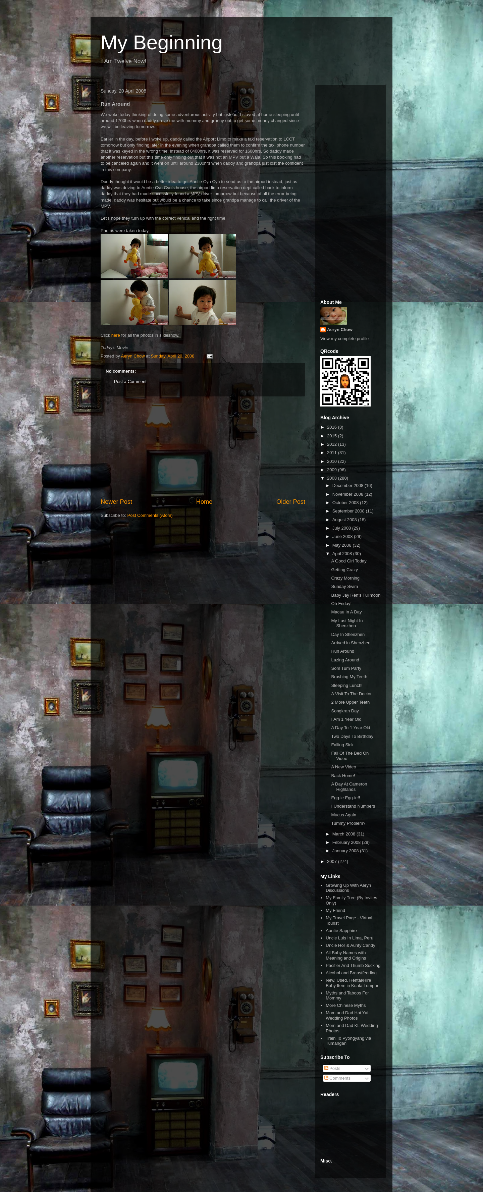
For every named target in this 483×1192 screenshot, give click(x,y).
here (115, 335)
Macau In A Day (346, 611)
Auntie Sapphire (341, 930)
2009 (332, 469)
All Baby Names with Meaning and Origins (346, 955)
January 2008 (346, 850)
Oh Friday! (341, 603)
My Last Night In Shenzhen (347, 623)
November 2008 (348, 494)
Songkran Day (345, 710)
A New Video (343, 766)
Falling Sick (342, 744)
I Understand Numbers (353, 806)
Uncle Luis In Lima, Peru (349, 937)
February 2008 (347, 842)
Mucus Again (343, 814)
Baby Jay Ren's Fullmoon (355, 595)
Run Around (342, 651)
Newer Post (116, 501)
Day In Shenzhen (348, 634)
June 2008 (343, 536)
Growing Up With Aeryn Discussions (348, 888)
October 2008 (346, 502)
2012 (332, 444)
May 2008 (342, 545)
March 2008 (344, 833)
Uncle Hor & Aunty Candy (350, 945)
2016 (332, 427)
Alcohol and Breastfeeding (351, 972)
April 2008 (342, 553)
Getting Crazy (344, 569)
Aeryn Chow (340, 329)
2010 (332, 461)
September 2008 (349, 510)
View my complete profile (344, 338)
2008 (332, 478)
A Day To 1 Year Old (350, 727)
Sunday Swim (344, 586)
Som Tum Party (346, 668)
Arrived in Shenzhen (350, 642)
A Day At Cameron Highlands (349, 786)
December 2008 (348, 485)
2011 (332, 452)
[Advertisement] (203, 447)
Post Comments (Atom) (150, 515)
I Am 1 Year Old (346, 719)
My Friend (335, 910)
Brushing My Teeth (349, 676)
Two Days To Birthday (352, 736)
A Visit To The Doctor (351, 693)
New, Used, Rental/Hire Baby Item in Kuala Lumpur (352, 983)
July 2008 (342, 528)
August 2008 (345, 519)
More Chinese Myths (346, 1005)
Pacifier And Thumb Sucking (353, 965)
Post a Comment (130, 381)
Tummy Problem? (348, 823)
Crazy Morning (345, 578)
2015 (332, 435)
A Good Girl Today (348, 560)
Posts (332, 1068)
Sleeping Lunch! (346, 685)
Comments (337, 1078)
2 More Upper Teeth (350, 702)
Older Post (290, 501)
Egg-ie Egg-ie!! (345, 797)
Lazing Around (345, 659)
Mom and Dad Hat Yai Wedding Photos (347, 1015)
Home (204, 501)
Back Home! (343, 775)
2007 (332, 861)
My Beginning (162, 42)
